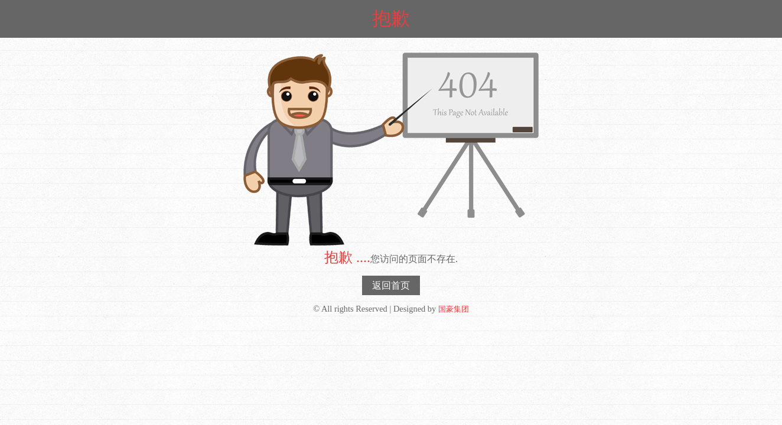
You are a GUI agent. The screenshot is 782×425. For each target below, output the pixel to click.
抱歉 (391, 18)
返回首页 (391, 285)
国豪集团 (453, 309)
